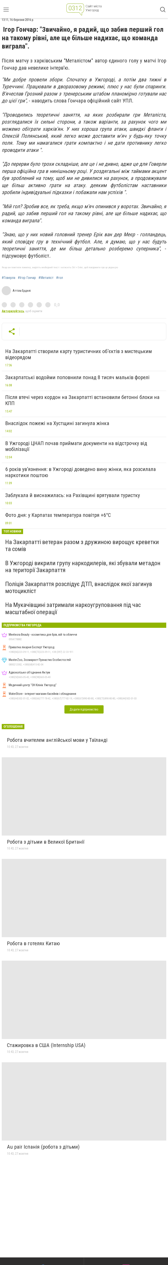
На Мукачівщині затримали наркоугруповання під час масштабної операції (73, 608)
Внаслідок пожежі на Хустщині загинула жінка (57, 423)
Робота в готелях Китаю (33, 943)
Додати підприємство (84, 709)
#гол (59, 278)
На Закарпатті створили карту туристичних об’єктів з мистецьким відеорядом (78, 354)
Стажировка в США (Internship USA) (46, 1045)
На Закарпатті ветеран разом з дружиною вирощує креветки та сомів (82, 545)
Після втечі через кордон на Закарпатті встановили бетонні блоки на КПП (82, 400)
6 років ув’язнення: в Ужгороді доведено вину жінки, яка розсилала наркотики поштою (80, 472)
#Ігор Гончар (27, 278)
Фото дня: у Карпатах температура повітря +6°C (58, 515)
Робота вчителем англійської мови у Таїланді (57, 740)
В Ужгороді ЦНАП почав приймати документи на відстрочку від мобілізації (76, 446)
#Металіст (46, 278)
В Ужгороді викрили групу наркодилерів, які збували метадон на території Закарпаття (82, 567)
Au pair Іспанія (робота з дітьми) (43, 1147)
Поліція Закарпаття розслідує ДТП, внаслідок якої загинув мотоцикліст (78, 587)
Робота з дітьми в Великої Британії (45, 842)
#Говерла (8, 278)
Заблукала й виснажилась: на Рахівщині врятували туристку (72, 495)
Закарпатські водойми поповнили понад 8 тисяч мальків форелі (77, 377)
